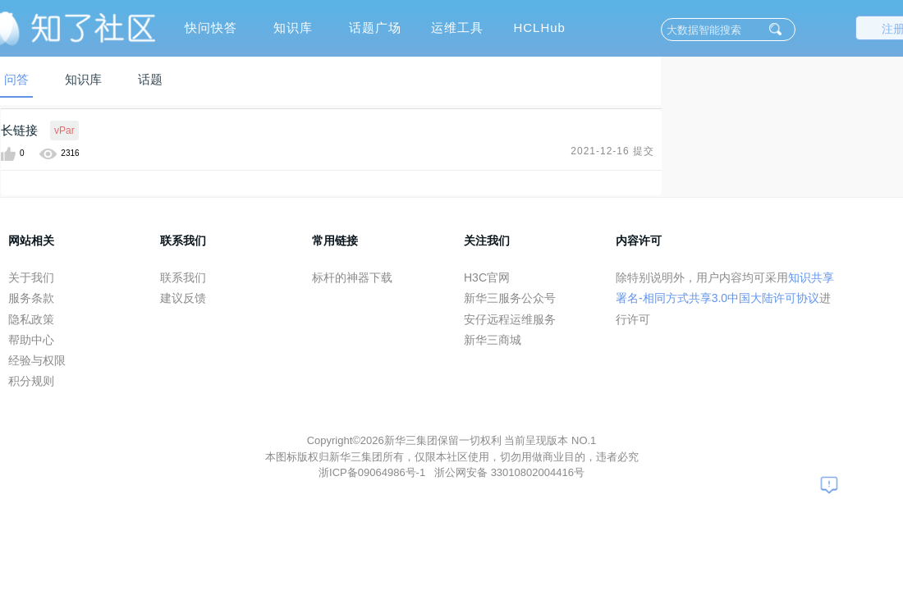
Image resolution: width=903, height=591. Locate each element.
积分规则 (31, 380)
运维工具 (457, 27)
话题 (150, 79)
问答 (16, 79)
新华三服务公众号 (510, 298)
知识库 (293, 27)
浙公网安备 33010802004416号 (509, 472)
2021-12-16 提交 (612, 151)
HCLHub (539, 27)
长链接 (19, 130)
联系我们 (183, 277)
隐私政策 (31, 319)
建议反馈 (183, 298)
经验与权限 (37, 360)
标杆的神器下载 (352, 277)
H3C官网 (487, 277)
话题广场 (375, 27)
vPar (64, 130)
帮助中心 (31, 339)
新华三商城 (492, 339)
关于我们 (31, 277)
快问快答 (211, 27)
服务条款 (31, 298)
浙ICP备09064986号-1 (374, 472)
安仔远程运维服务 (510, 319)
